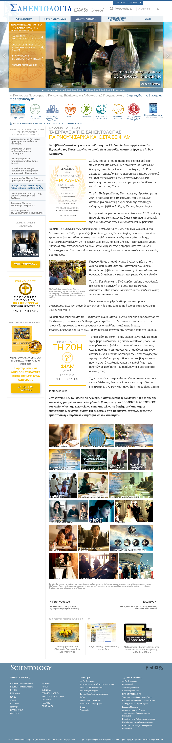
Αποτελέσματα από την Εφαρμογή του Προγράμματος (27, 211)
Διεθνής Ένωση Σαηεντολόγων (134, 704)
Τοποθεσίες (84, 710)
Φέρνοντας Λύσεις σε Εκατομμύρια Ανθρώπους (23, 204)
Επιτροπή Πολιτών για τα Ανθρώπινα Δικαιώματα (134, 111)
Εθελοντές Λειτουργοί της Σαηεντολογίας (138, 700)
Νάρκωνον (86, 110)
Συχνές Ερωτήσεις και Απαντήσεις (117, 19)
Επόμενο (117, 90)
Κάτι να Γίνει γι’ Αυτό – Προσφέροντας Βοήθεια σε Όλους (27, 179)
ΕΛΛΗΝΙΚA (46, 700)
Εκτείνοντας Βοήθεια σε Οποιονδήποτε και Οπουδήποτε (21, 151)
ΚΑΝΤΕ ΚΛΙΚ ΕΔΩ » (25, 311)
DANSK (13, 690)
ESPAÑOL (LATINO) (50, 693)
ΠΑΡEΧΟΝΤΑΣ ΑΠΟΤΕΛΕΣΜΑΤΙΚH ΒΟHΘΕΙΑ (26, 37)
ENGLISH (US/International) (21, 683)
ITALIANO (46, 703)
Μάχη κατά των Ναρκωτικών (102, 111)
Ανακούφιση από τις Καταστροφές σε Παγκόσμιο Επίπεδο (24, 161)
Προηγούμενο (57, 90)
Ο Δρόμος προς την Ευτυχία (35, 111)
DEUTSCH (14, 713)
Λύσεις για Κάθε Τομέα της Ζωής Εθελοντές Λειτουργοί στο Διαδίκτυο (26, 195)
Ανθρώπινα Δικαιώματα (118, 111)
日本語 (13, 700)
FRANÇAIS (15, 693)
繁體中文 (14, 707)
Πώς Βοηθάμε (18, 118)
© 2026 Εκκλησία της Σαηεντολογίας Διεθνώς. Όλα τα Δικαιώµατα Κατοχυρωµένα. (42, 739)
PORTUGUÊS (47, 706)
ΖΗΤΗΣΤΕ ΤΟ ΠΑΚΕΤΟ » (25, 388)
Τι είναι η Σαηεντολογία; (55, 19)
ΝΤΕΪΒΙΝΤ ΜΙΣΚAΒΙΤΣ (131, 694)
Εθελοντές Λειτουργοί (86, 19)
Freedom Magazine (153, 116)
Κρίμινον (70, 110)
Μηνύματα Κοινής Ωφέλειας (24, 64)
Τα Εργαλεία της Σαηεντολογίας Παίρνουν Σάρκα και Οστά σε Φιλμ (27, 187)
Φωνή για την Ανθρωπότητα (91, 687)
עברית (13, 697)
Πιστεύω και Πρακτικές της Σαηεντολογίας (97, 684)
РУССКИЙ (14, 704)
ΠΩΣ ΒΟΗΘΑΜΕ (22, 123)
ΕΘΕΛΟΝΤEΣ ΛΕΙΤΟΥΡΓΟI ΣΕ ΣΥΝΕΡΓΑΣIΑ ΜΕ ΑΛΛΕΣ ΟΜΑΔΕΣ (26, 47)
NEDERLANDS (16, 710)
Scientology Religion (130, 691)
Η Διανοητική (127, 684)
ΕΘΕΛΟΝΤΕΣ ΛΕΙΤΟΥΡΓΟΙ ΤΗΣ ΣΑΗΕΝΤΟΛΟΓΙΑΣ (58, 123)
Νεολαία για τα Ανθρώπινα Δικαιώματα (138, 722)
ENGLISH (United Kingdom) (21, 687)
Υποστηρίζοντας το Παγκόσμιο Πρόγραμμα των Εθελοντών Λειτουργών (25, 141)
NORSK (45, 687)
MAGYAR (46, 683)
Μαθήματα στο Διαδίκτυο (90, 700)
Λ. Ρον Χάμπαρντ (24, 19)
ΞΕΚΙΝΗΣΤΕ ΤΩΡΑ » (25, 264)
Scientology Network (130, 687)
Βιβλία (148, 19)
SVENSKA (46, 690)
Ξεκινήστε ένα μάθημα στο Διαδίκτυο (137, 697)
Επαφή (83, 707)
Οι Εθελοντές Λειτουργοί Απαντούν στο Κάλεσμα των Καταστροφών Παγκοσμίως (24, 170)
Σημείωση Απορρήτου (89, 739)
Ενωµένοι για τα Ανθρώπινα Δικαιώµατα (138, 719)
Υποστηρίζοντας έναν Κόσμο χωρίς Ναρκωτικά (136, 714)
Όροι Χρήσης (126, 739)
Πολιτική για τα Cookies (109, 739)
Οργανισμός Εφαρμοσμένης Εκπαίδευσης (52, 111)
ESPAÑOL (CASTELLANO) (53, 697)
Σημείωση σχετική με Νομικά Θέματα (148, 739)
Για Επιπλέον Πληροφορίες (91, 704)
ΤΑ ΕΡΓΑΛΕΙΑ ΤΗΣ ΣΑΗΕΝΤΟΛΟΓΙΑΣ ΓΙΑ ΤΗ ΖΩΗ (26, 57)
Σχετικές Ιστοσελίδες (128, 2)
